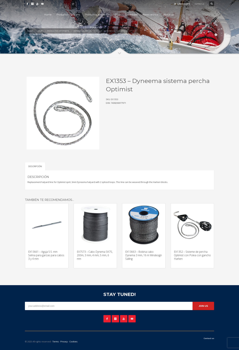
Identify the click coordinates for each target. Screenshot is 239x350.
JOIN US (203, 306)
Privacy (64, 341)
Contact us (199, 4)
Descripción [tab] (35, 166)
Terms (55, 341)
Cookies (73, 341)
